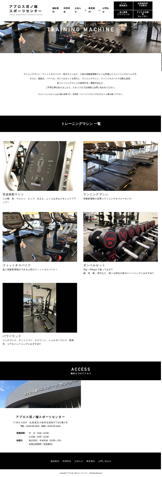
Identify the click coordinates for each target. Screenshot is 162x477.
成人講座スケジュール (123, 13)
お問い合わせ (106, 461)
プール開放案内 (123, 4)
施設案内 (53, 461)
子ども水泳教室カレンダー (143, 14)
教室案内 (92, 10)
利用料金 (66, 461)
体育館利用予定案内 (143, 4)
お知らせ (78, 10)
